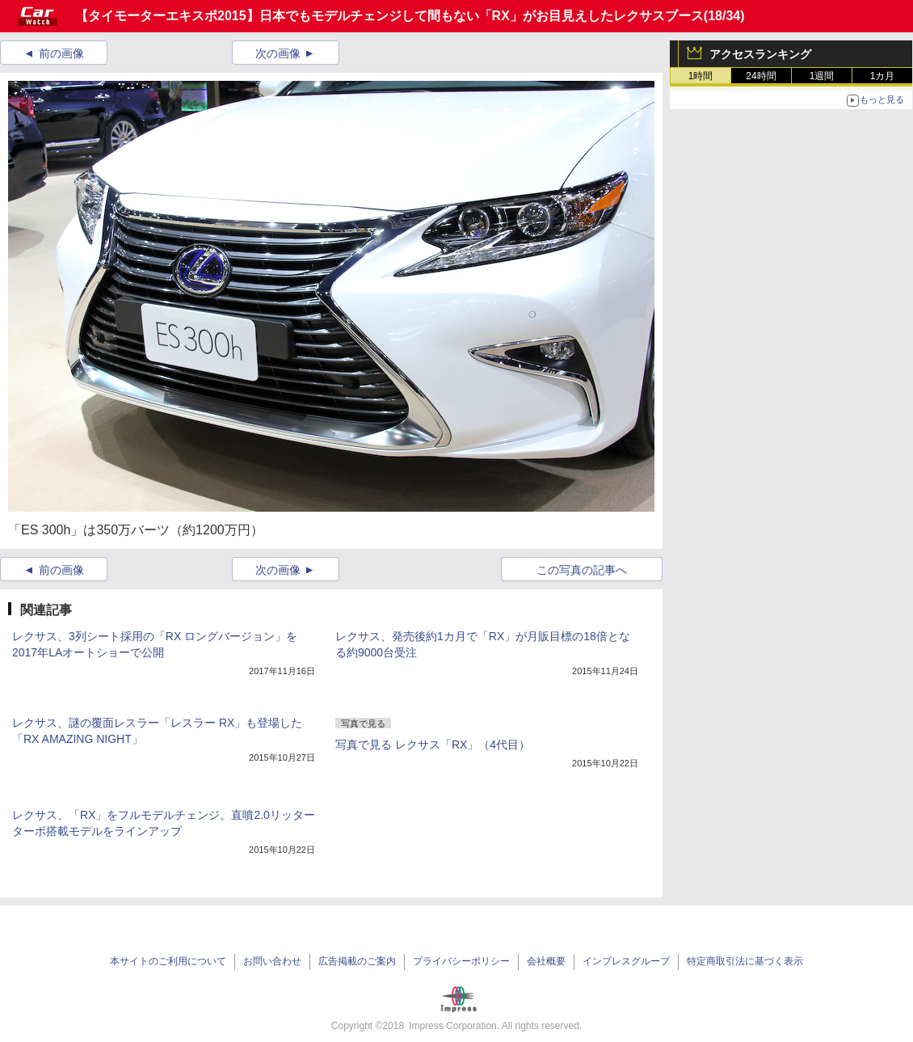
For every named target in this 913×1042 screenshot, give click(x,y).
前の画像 (61, 53)
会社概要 (546, 961)
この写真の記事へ (581, 569)
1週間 (822, 76)
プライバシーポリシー (461, 961)
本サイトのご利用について (168, 961)
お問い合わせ (272, 961)
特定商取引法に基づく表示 (745, 961)
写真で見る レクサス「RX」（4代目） (432, 744)
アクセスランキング (760, 54)
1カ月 (882, 76)
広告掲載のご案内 (357, 961)
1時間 (700, 76)
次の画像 (278, 53)
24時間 (761, 76)
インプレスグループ (626, 961)
